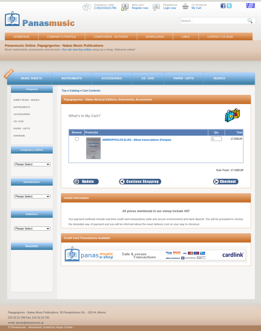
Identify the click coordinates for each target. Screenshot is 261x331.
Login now (169, 7)
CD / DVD (19, 121)
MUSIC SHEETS (31, 78)
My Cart (197, 7)
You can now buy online (77, 49)
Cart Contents (91, 90)
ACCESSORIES (111, 78)
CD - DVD (147, 78)
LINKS (186, 36)
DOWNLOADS (155, 36)
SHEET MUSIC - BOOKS (26, 100)
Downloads (19, 135)
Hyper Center (64, 327)
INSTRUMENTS (72, 78)
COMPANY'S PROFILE (61, 36)
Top (64, 90)
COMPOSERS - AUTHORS (111, 36)
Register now (140, 7)
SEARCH (219, 78)
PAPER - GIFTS (184, 78)
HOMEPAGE (22, 36)
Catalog (75, 90)
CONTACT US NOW (220, 36)
